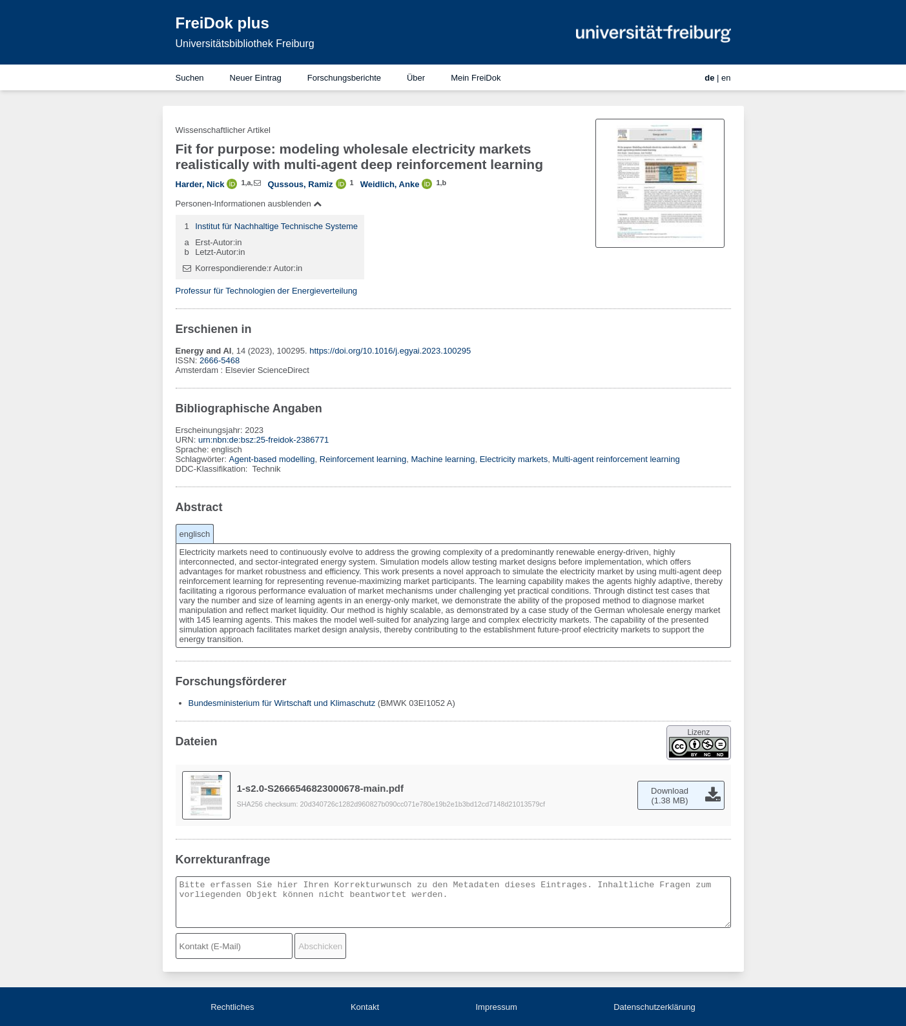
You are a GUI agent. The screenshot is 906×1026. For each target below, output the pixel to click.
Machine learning (443, 459)
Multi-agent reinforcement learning (615, 459)
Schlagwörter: (202, 459)
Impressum (496, 1007)
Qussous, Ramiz (300, 184)
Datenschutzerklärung (654, 1007)
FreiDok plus (222, 23)
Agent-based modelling (272, 459)
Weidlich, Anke (390, 184)
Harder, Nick (200, 184)
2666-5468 (220, 360)
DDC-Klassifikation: (213, 469)
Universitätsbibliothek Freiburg (245, 43)
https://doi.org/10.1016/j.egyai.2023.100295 (390, 351)
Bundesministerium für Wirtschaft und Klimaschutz (282, 703)
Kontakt (365, 1007)
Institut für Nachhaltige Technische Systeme (276, 226)
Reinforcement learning (363, 459)
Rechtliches (232, 1007)
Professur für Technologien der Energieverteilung (267, 291)
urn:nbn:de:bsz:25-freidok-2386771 (263, 440)
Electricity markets (514, 459)
